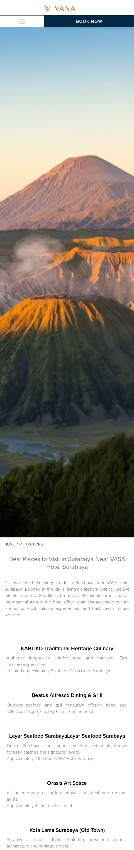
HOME (9, 544)
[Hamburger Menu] (22, 21)
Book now (89, 21)
